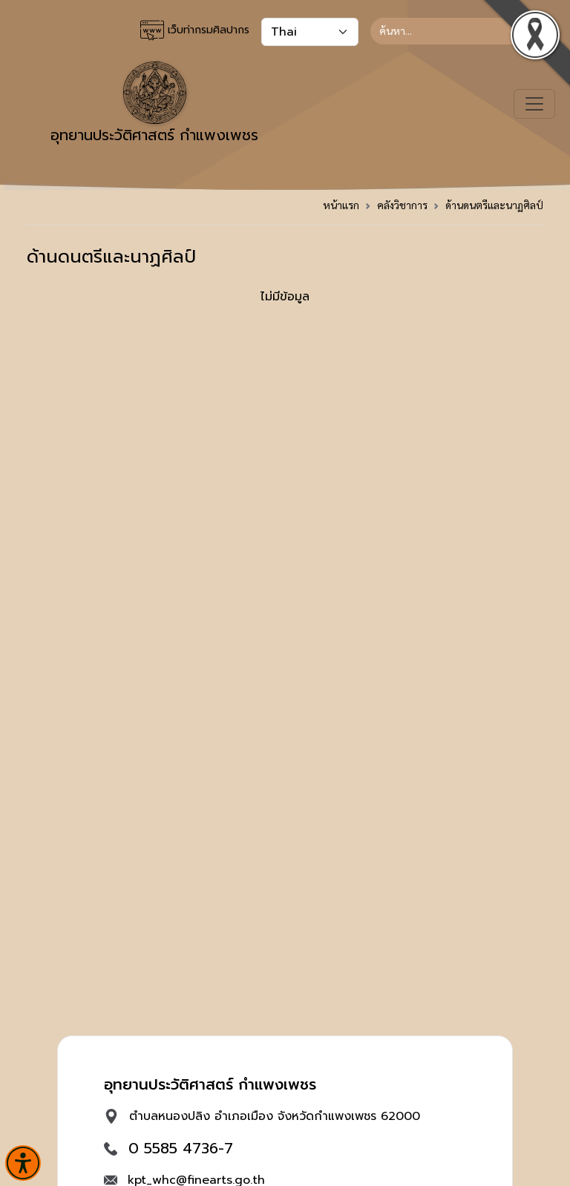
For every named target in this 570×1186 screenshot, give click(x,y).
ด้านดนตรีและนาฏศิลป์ (494, 204)
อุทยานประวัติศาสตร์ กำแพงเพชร (154, 104)
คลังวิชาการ (402, 204)
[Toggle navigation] (534, 104)
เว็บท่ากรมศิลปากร (194, 30)
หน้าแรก (341, 204)
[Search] (456, 31)
